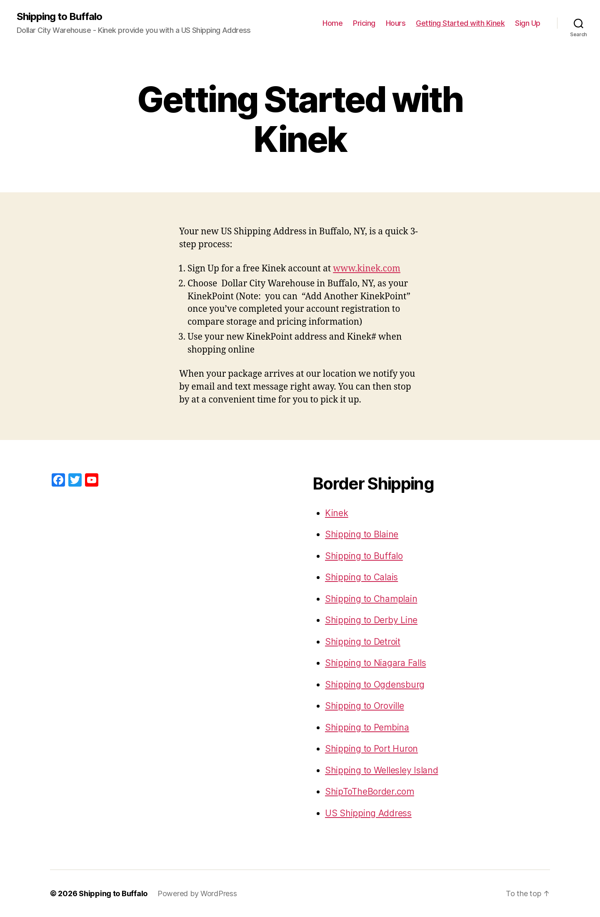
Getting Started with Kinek (460, 23)
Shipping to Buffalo (59, 17)
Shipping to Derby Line (371, 620)
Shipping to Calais (361, 577)
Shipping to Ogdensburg (375, 684)
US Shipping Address (368, 813)
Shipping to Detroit (362, 641)
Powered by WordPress (197, 893)
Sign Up (527, 23)
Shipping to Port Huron (371, 748)
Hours (396, 23)
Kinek (336, 513)
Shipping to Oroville (364, 706)
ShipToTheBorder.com (369, 791)
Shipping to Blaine (361, 534)
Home (332, 23)
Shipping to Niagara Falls (375, 663)
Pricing (364, 23)
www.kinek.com (366, 268)
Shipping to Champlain (371, 599)
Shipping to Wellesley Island (381, 770)
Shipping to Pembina (367, 727)
